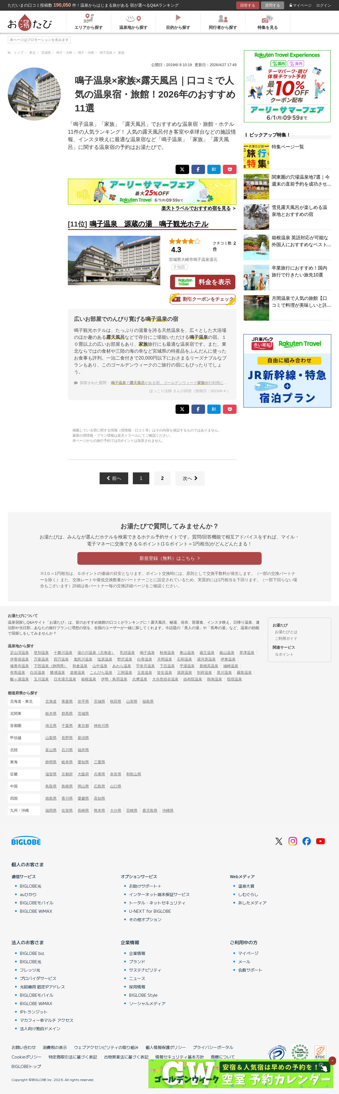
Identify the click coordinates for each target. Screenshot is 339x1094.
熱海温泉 (214, 679)
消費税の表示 (55, 1047)
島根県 (67, 786)
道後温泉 (77, 672)
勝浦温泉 (57, 672)
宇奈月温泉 (145, 666)
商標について (223, 1057)
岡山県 (83, 786)
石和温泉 (184, 659)
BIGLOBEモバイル (36, 903)
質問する (272, 5)
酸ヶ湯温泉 (19, 679)
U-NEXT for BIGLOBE (150, 911)
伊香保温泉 (19, 659)
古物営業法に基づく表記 (126, 1057)
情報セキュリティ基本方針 (179, 1057)
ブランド (137, 961)
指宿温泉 (234, 679)
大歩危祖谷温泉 (165, 679)
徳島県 (51, 798)
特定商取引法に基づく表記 (73, 1057)
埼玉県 (51, 725)
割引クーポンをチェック (203, 299)
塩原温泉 (104, 659)
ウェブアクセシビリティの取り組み (106, 1047)
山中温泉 (99, 666)
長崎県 (83, 810)
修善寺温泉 (19, 666)
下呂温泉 (167, 666)
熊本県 (99, 810)
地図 (179, 267)
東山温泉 (187, 652)
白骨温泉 (144, 659)
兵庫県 (99, 774)
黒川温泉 (224, 672)
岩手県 (83, 701)
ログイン (323, 5)
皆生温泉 (164, 672)
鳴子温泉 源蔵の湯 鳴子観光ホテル (149, 224)
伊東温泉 (228, 659)
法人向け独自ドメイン (40, 1028)
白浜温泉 (37, 672)
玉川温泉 (41, 679)
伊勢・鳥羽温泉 (114, 679)
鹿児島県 (149, 810)
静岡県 (51, 762)
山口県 (115, 786)
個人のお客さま (28, 864)
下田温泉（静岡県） (51, 666)
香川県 (67, 798)
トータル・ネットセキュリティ (157, 903)
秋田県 (115, 701)
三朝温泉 (124, 672)
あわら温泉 (121, 666)
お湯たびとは (286, 632)
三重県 (99, 762)
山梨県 (51, 738)
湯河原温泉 (206, 659)
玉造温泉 (144, 672)
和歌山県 (133, 774)
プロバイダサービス (38, 978)
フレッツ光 (30, 970)
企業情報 (130, 942)
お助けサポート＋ (145, 886)
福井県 (83, 750)
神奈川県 (101, 725)
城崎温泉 (230, 666)
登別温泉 (41, 652)
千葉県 (67, 725)
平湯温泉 (187, 666)
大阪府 (83, 774)
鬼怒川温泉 (83, 659)
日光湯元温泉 (65, 679)
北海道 (51, 701)
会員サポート (250, 970)
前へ (114, 478)
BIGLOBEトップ (26, 1066)
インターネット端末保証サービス (159, 894)
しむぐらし (248, 894)
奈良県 (115, 774)
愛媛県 (83, 798)
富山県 (51, 750)
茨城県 (83, 713)
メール (244, 961)
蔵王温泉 (207, 652)
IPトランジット (34, 1012)
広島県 (99, 786)
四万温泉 (61, 659)
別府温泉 (204, 672)
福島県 (148, 701)
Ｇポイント (284, 654)
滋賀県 (51, 774)
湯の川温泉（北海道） (96, 652)
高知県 (99, 798)
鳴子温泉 (147, 652)
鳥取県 (51, 786)
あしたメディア (252, 903)
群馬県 (67, 713)
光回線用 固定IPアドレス (42, 987)
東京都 (83, 725)
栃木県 (51, 713)
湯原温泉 (184, 672)
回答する (247, 5)
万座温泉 (41, 659)
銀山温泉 (226, 652)
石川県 (67, 750)
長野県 (67, 738)
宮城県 (99, 701)
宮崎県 (131, 810)
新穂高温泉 (209, 666)
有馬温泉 (17, 672)
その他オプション (145, 919)
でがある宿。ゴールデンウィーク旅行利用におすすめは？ (178, 383)
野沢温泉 (124, 659)
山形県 (131, 701)
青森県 (67, 701)
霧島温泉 (244, 672)
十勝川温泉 (63, 652)
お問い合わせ (24, 1047)
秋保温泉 (167, 652)
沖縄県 (168, 810)
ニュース (137, 978)
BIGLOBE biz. (32, 953)
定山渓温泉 (19, 652)
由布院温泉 (192, 679)
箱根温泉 (88, 679)
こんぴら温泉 (101, 672)
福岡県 (51, 810)
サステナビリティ (145, 970)
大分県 (115, 810)
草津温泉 (246, 652)
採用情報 (137, 987)
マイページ (301, 5)
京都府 (67, 774)
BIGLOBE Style (143, 995)
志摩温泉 (139, 679)
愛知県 (83, 762)
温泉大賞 (246, 886)
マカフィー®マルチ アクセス (46, 1020)
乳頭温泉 (127, 652)
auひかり (28, 894)
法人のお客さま (28, 942)
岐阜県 (67, 762)
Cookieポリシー (27, 1057)
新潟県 (83, 738)
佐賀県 (67, 810)
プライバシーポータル (213, 1047)
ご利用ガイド (286, 638)
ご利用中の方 (244, 942)
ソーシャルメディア (147, 1003)
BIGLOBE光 (30, 886)
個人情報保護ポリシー (166, 1047)
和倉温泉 (79, 666)
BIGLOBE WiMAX (36, 911)
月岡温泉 (164, 659)
